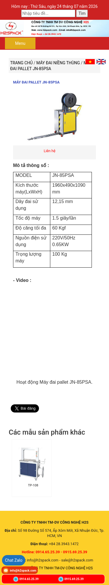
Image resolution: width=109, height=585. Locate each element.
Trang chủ (21, 63)
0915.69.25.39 (74, 579)
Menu (20, 43)
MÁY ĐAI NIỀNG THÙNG (58, 63)
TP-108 (33, 485)
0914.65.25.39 (29, 579)
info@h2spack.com (23, 570)
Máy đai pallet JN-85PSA (36, 82)
